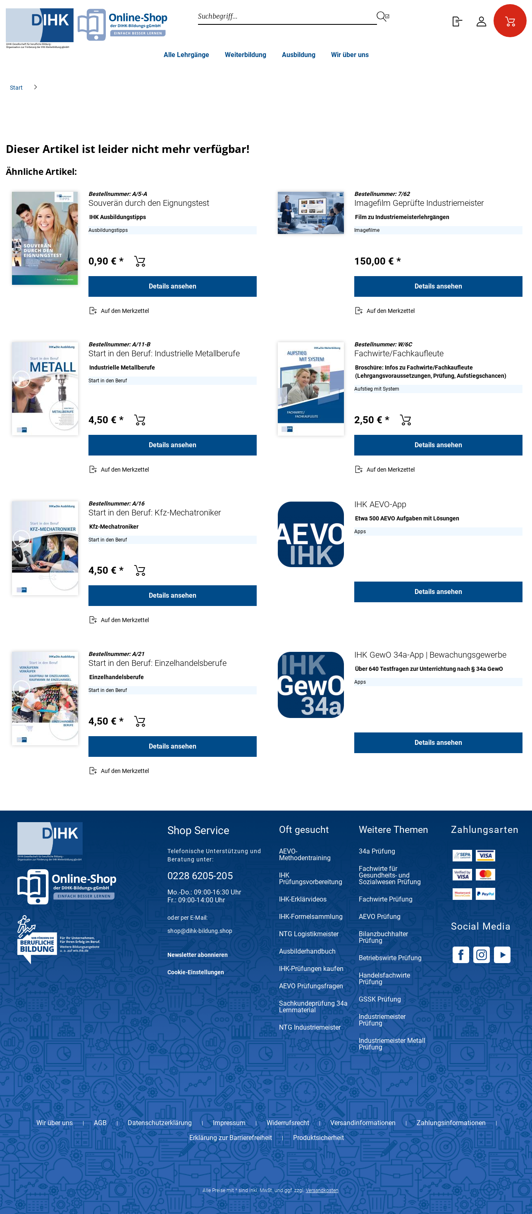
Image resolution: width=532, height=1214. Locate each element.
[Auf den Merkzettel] (118, 311)
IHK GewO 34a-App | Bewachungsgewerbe (430, 655)
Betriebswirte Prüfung (390, 958)
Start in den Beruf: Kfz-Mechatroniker (154, 513)
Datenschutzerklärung (160, 1123)
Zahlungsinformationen (451, 1123)
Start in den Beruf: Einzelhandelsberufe (157, 663)
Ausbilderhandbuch (307, 951)
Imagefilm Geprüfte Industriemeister (419, 203)
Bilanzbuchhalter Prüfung (383, 937)
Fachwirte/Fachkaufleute (399, 353)
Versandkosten (322, 1190)
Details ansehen (172, 286)
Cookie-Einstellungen (195, 972)
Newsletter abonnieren (197, 955)
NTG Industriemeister (310, 1027)
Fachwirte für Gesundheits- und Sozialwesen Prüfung (390, 876)
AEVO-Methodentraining (305, 855)
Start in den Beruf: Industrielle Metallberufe (164, 353)
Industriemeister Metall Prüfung (392, 1044)
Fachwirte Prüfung (386, 899)
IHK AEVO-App (380, 504)
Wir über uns (54, 1123)
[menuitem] (456, 20)
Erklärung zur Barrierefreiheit (230, 1138)
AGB (100, 1123)
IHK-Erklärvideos (303, 899)
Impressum (229, 1123)
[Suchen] (388, 16)
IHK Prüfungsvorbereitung (310, 879)
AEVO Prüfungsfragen (311, 986)
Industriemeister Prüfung (382, 1020)
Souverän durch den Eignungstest (148, 203)
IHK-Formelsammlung (311, 917)
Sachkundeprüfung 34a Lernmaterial (313, 1007)
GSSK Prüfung (380, 999)
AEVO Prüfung (380, 917)
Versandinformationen (363, 1123)
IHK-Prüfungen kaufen (311, 969)
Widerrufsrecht (288, 1123)
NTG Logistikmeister (309, 934)
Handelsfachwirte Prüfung (384, 979)
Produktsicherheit (318, 1138)
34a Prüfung (377, 851)
